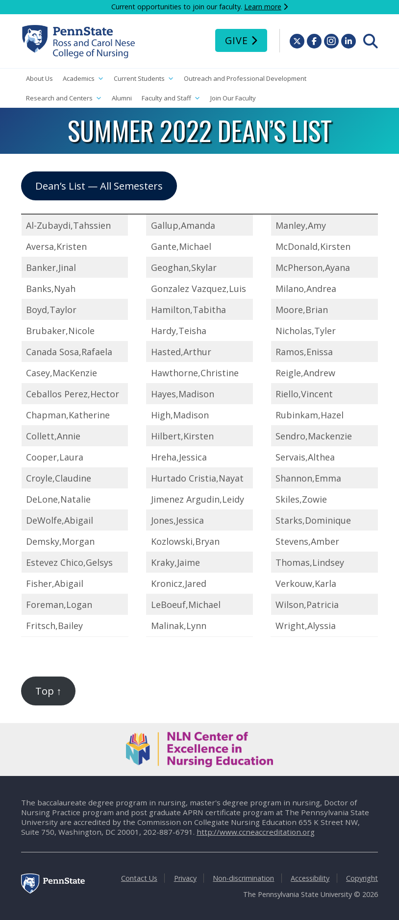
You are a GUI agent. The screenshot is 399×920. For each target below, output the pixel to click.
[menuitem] (370, 41)
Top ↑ (48, 691)
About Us (39, 78)
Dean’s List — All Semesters (99, 186)
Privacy (185, 878)
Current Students (144, 78)
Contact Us (139, 878)
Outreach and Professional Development (245, 78)
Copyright (362, 878)
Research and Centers (64, 98)
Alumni (122, 98)
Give (236, 40)
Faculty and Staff (171, 98)
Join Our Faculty (233, 98)
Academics (83, 78)
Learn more (262, 6)
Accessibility (310, 878)
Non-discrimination (243, 878)
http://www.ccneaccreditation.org (256, 832)
